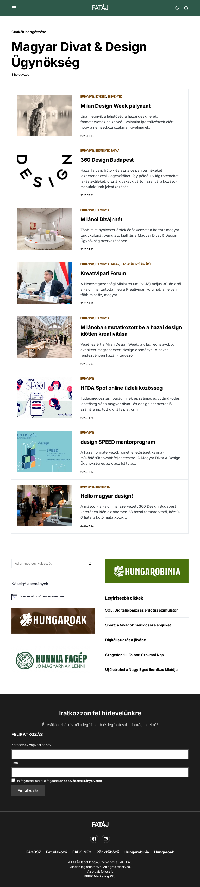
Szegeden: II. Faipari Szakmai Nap (134, 655)
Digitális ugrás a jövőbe (125, 640)
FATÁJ (100, 7)
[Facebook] (94, 839)
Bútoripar (87, 96)
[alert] (53, 597)
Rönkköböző (108, 852)
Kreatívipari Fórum (103, 273)
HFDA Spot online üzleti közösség (121, 388)
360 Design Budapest (107, 160)
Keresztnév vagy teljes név (31, 745)
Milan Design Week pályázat (115, 106)
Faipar (115, 150)
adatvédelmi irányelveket (83, 781)
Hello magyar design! (106, 496)
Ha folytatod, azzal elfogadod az (56, 780)
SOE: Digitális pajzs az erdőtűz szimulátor (141, 610)
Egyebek (100, 96)
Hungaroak (164, 852)
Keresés (90, 563)
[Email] (106, 839)
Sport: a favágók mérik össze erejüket (138, 625)
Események (115, 96)
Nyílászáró (143, 264)
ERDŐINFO (81, 852)
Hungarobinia (136, 852)
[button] (14, 8)
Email (15, 763)
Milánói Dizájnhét (101, 219)
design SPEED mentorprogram (117, 442)
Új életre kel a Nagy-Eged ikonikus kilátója (141, 670)
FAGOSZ (33, 852)
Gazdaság (127, 264)
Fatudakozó (56, 852)
